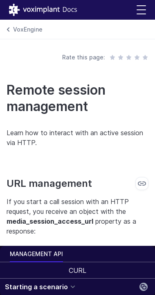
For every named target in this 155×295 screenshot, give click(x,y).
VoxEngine (28, 29)
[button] (141, 10)
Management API (36, 253)
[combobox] (77, 270)
